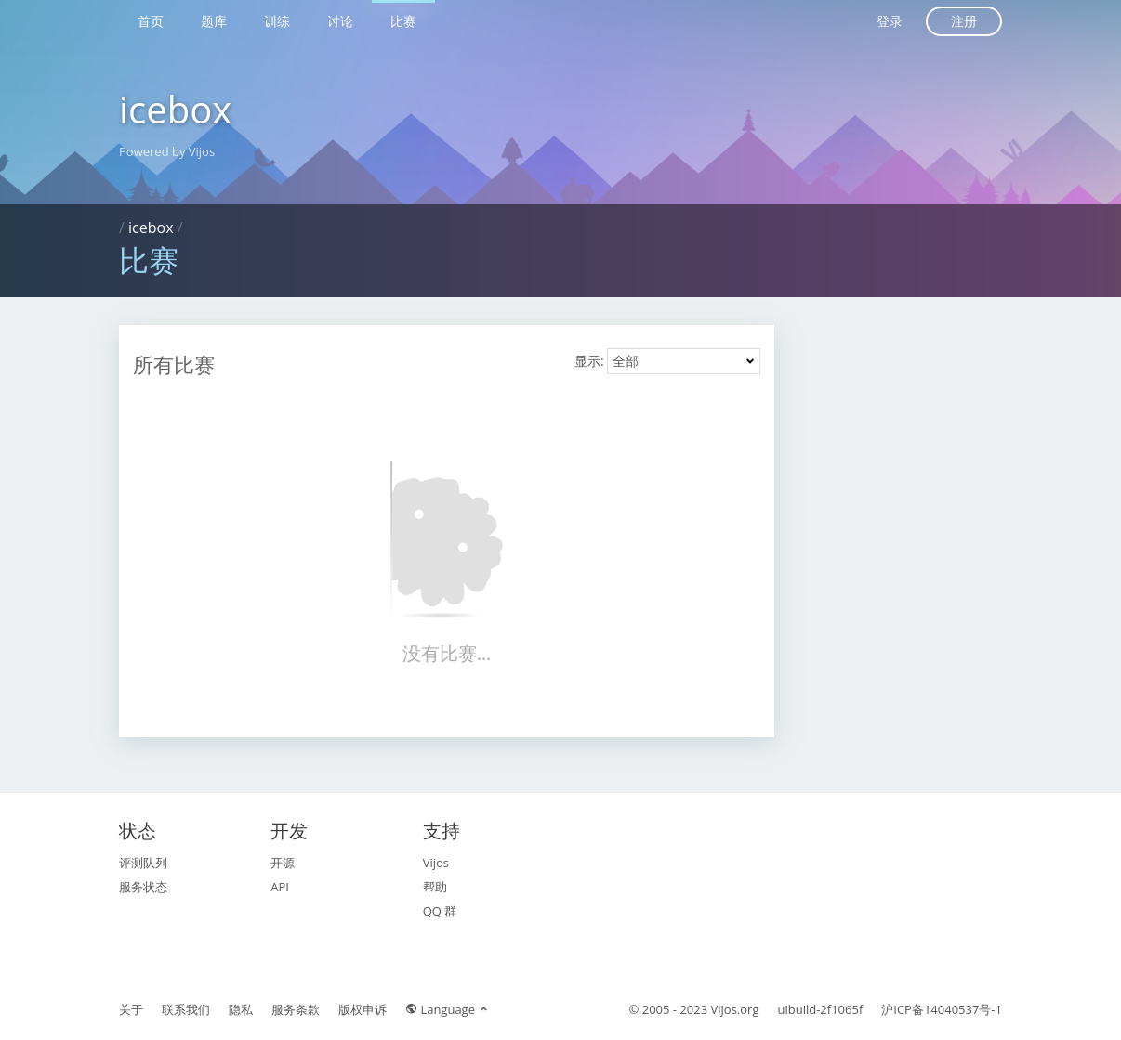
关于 (131, 1009)
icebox (175, 109)
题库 (214, 21)
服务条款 (295, 1009)
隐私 (241, 1009)
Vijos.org (735, 1009)
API (279, 886)
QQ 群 (440, 911)
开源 (282, 862)
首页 (151, 21)
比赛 (403, 21)
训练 (277, 21)
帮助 (435, 886)
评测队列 (143, 862)
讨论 (340, 21)
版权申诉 (362, 1009)
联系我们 (186, 1009)
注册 (964, 21)
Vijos (436, 862)
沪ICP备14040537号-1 (941, 1009)
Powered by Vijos (167, 151)
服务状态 (143, 886)
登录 (890, 21)
